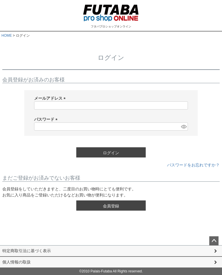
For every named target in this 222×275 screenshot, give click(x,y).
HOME (6, 36)
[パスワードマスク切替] (184, 126)
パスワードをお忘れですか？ (193, 165)
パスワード (47, 119)
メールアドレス (51, 98)
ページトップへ (214, 241)
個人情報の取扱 (16, 262)
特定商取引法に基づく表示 (26, 250)
